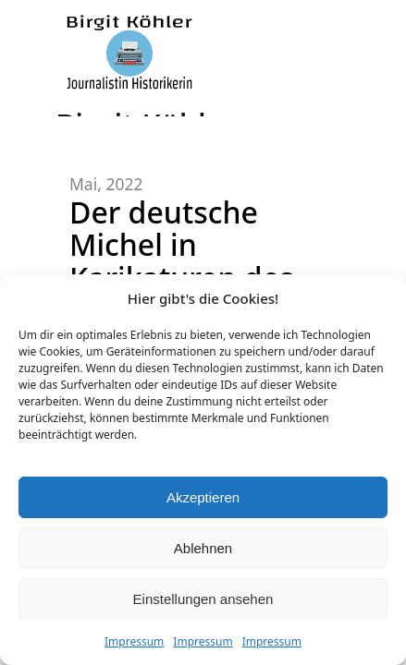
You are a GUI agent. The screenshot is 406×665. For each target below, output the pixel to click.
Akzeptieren (203, 497)
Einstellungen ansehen (203, 599)
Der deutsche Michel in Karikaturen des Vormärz (181, 261)
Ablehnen (203, 548)
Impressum (134, 641)
